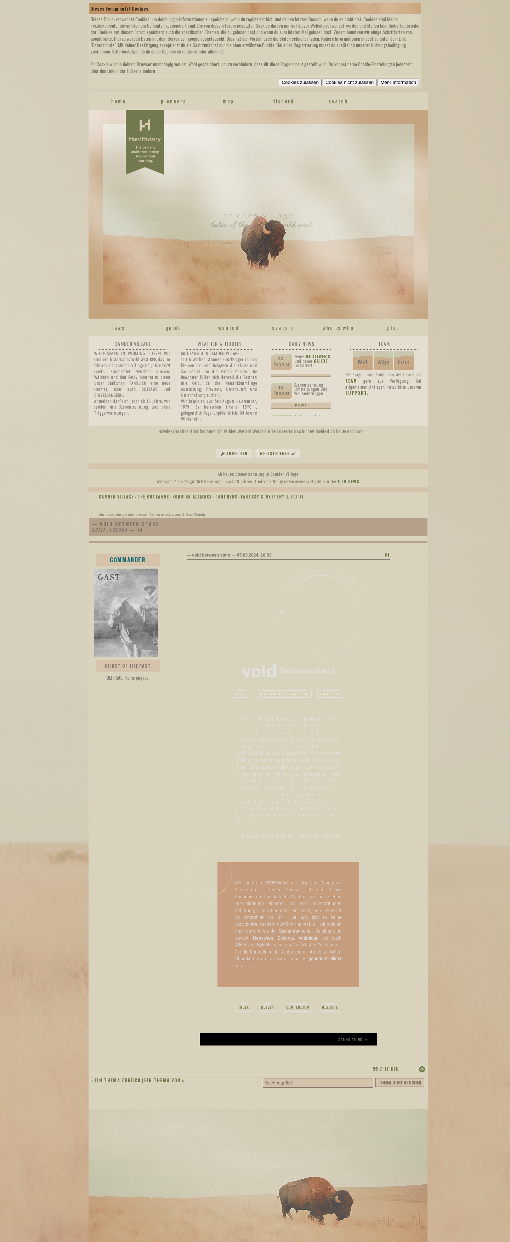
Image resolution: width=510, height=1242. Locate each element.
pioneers (173, 101)
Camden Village (116, 497)
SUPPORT (356, 393)
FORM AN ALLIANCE (192, 497)
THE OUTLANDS (153, 497)
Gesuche (330, 1007)
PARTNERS (226, 497)
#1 (387, 555)
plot (393, 327)
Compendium (298, 1007)
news (301, 405)
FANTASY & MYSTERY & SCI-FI (272, 497)
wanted (228, 327)
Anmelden (237, 453)
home (118, 101)
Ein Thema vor (162, 1080)
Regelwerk (318, 356)
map (228, 101)
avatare (283, 327)
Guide (321, 361)
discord (283, 101)
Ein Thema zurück (118, 1080)
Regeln (267, 1007)
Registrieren (275, 453)
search (338, 101)
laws (118, 327)
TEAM (351, 381)
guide (173, 327)
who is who (338, 327)
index (244, 1007)
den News (348, 481)
